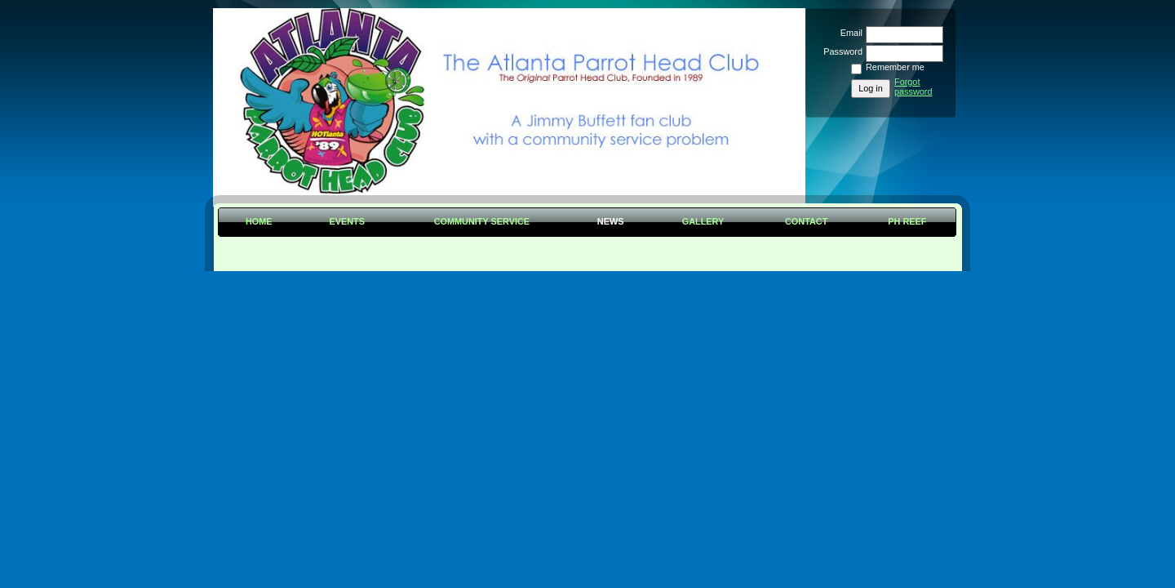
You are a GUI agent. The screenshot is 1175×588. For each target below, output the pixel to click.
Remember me (895, 67)
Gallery (703, 221)
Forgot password (913, 86)
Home (259, 221)
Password (840, 51)
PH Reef (907, 221)
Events (347, 221)
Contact (806, 221)
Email (848, 33)
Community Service (482, 221)
